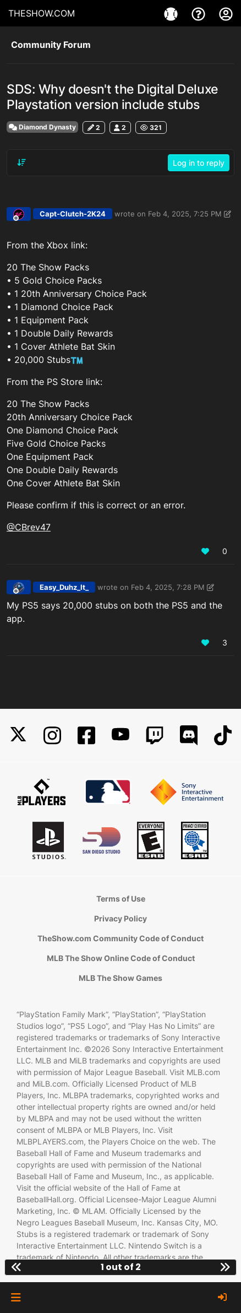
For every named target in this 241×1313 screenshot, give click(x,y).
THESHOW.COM (41, 13)
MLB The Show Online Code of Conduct (121, 958)
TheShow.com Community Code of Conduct (120, 938)
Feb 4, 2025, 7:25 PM (185, 213)
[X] (18, 735)
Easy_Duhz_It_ (64, 587)
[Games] (172, 13)
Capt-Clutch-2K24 (73, 213)
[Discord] (189, 735)
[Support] (199, 13)
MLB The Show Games (120, 978)
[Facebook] (86, 735)
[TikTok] (223, 735)
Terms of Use (120, 898)
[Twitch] (154, 735)
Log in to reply (198, 162)
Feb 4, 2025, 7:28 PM (168, 587)
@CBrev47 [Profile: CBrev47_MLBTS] (29, 527)
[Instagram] (52, 735)
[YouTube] (120, 735)
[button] (15, 1298)
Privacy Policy (120, 918)
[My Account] (226, 13)
